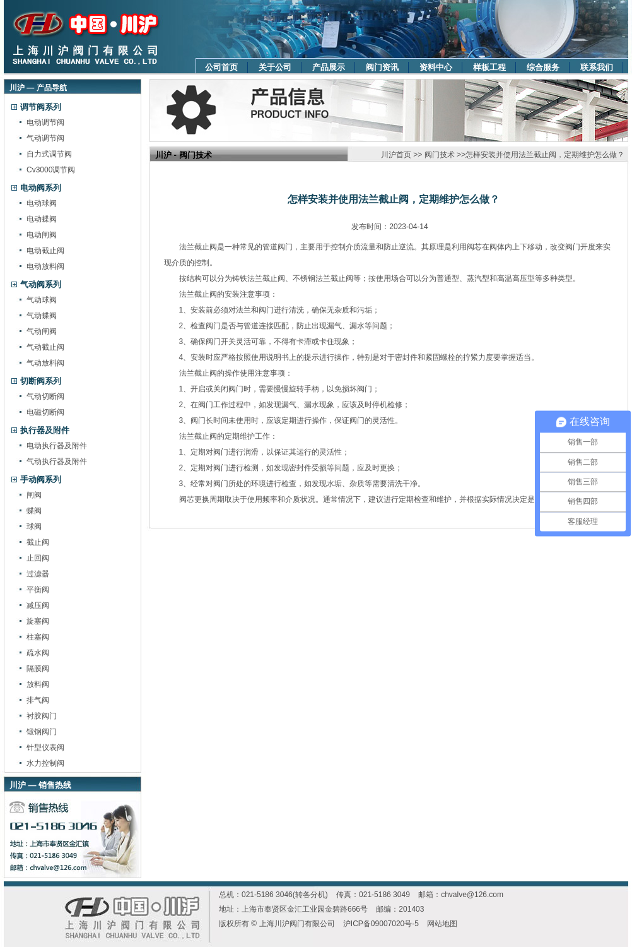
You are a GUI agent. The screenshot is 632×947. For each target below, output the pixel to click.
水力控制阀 (45, 763)
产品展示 (328, 67)
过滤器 (37, 573)
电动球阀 (41, 203)
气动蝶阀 (41, 315)
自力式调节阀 (49, 154)
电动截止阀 (45, 250)
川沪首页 (396, 154)
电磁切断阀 (45, 412)
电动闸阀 (41, 234)
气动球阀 (41, 299)
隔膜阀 (37, 668)
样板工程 (489, 67)
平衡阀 (37, 589)
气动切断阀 (45, 396)
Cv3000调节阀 (50, 169)
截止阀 (37, 542)
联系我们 (596, 67)
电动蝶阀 (41, 219)
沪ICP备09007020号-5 (381, 923)
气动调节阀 (45, 138)
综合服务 (543, 67)
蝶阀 (34, 510)
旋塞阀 (37, 621)
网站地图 (442, 923)
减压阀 (37, 605)
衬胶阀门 (41, 716)
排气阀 (37, 700)
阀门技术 (439, 154)
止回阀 (37, 558)
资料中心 (435, 67)
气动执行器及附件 (56, 461)
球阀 (34, 526)
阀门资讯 (382, 67)
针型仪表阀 (45, 747)
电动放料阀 (45, 266)
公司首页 (221, 67)
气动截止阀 (45, 347)
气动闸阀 (41, 331)
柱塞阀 (37, 637)
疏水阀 (37, 652)
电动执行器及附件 (56, 445)
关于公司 (275, 67)
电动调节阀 (45, 122)
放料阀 (37, 684)
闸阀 (34, 495)
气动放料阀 (45, 363)
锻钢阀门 (41, 731)
